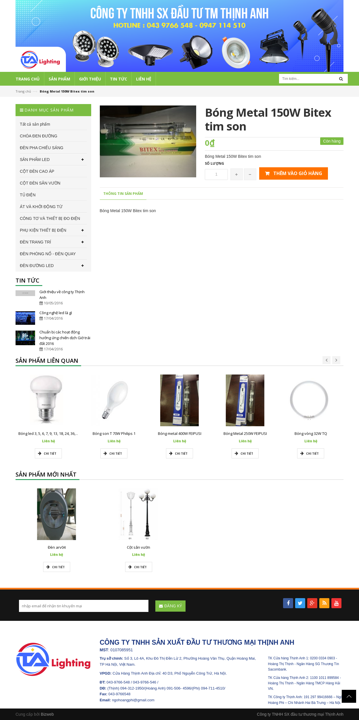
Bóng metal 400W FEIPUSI (179, 433)
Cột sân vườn (138, 547)
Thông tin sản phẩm (123, 193)
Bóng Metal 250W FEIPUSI (245, 433)
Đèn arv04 (57, 547)
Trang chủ (23, 91)
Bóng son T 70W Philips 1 (114, 433)
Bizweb (47, 714)
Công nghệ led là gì (55, 312)
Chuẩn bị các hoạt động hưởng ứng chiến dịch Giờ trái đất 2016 (64, 337)
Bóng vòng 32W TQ (311, 433)
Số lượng (214, 163)
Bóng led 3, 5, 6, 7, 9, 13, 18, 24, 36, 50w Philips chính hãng (67, 433)
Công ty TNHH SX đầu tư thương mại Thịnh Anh (300, 714)
